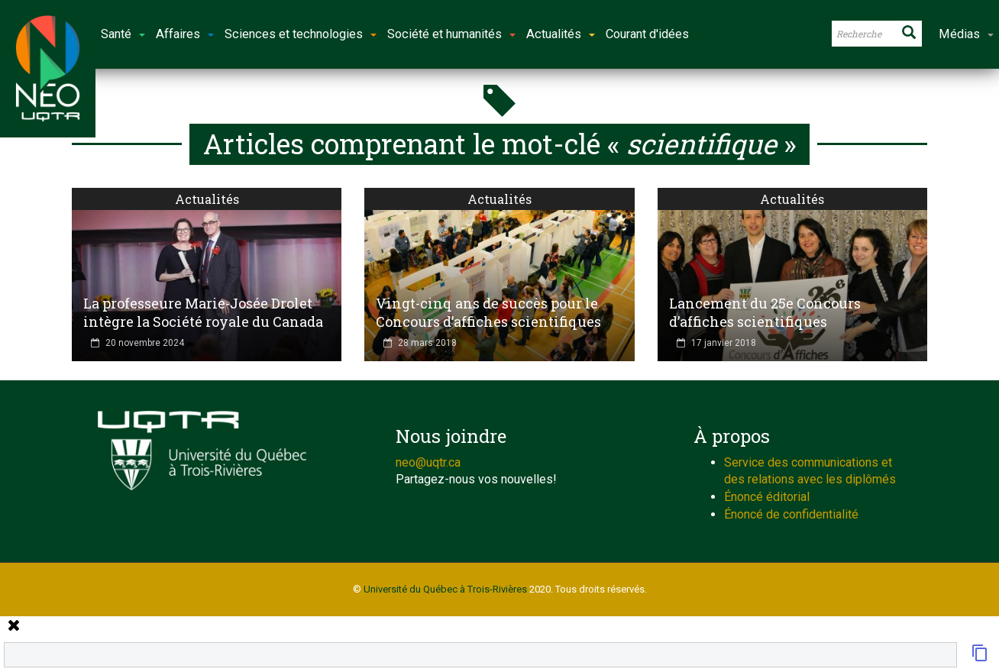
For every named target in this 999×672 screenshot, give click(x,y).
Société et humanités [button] (451, 34)
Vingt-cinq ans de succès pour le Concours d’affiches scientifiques (488, 312)
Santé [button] (123, 34)
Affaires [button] (185, 34)
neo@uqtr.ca (428, 462)
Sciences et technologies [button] (301, 34)
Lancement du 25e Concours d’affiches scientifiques (765, 312)
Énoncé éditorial (767, 496)
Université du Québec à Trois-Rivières (445, 589)
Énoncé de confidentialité (791, 514)
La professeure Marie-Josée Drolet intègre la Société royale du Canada (203, 312)
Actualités (207, 199)
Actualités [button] (560, 34)
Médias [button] (966, 34)
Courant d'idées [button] (647, 34)
